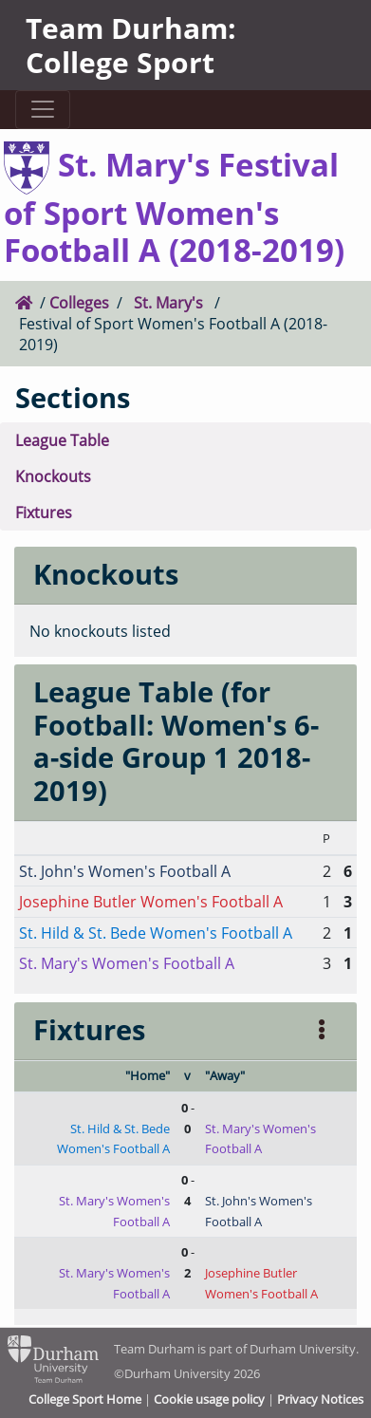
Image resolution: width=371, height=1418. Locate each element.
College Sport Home (84, 1399)
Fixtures (43, 512)
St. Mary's (168, 302)
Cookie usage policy (209, 1399)
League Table (62, 440)
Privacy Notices (320, 1399)
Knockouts (53, 476)
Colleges (79, 302)
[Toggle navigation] (42, 109)
